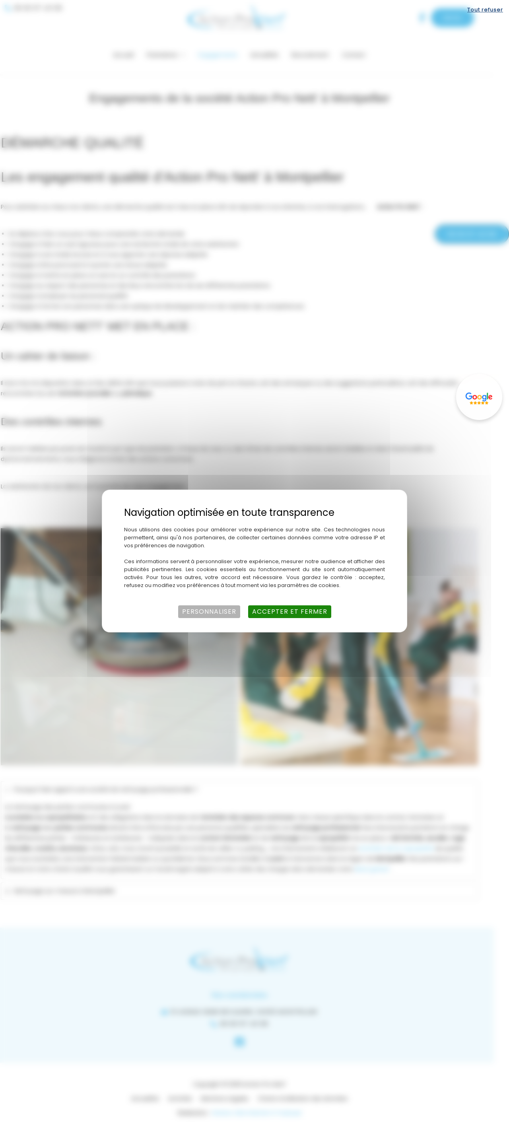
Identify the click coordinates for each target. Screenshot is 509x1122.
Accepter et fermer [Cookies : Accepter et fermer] (289, 611)
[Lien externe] (479, 397)
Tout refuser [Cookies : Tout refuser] (485, 10)
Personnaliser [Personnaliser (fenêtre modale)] (209, 611)
